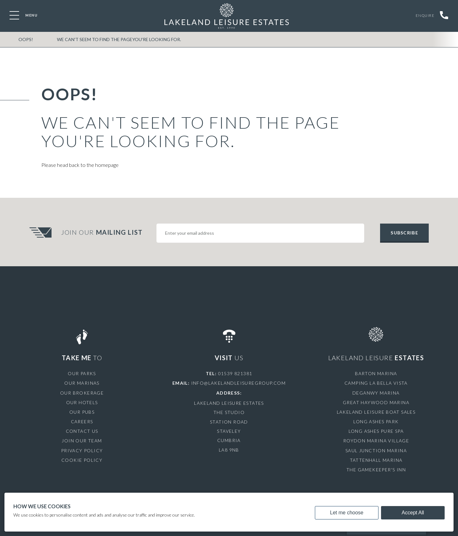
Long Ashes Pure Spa (376, 431)
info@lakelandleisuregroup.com (238, 383)
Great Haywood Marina (376, 402)
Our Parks (82, 373)
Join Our (102, 232)
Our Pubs (81, 412)
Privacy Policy (82, 450)
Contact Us (82, 431)
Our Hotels (82, 402)
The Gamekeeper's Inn (376, 469)
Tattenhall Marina (376, 460)
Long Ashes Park (376, 421)
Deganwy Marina (376, 393)
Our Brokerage (82, 393)
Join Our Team (82, 440)
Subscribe (404, 232)
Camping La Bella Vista (376, 383)
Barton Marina (376, 373)
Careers (82, 421)
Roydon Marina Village (376, 440)
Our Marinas (81, 383)
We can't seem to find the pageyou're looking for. (119, 39)
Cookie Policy (81, 460)
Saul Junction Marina (376, 450)
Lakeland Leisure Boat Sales (376, 412)
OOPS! (25, 39)
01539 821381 (235, 373)
